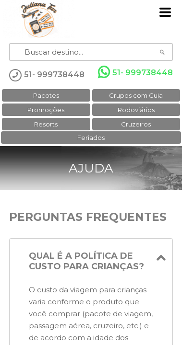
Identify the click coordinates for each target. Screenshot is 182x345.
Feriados (91, 137)
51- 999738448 (135, 72)
